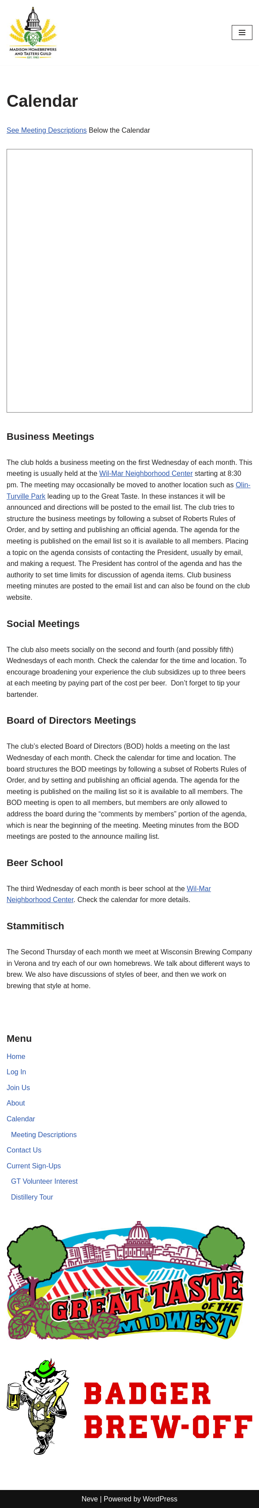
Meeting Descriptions (44, 1134)
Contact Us (24, 1150)
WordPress (160, 1499)
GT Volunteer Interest (44, 1181)
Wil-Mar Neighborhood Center (146, 473)
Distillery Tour (32, 1197)
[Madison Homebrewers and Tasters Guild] (33, 32)
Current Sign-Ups (34, 1166)
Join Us (18, 1087)
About (16, 1103)
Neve (89, 1499)
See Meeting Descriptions (47, 130)
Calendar (21, 1119)
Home (16, 1056)
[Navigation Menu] (242, 32)
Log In (16, 1072)
